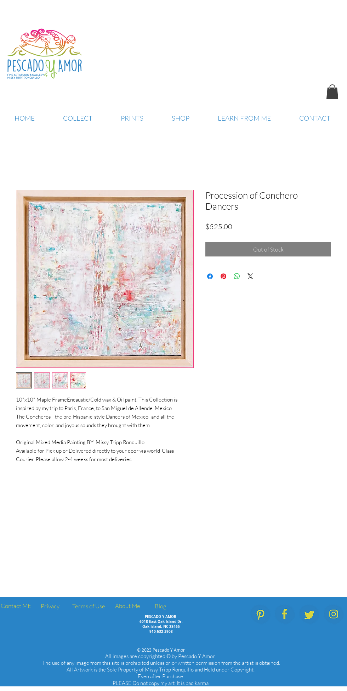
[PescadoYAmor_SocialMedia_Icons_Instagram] (333, 614)
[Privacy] (50, 606)
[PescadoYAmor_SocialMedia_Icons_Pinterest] (260, 614)
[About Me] (127, 606)
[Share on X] (250, 276)
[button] (332, 91)
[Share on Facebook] (210, 276)
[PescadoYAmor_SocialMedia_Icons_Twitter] (309, 614)
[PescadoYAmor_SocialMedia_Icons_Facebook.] (284, 614)
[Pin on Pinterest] (223, 276)
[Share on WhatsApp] (237, 276)
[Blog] (160, 606)
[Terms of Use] (88, 606)
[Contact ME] (15, 606)
